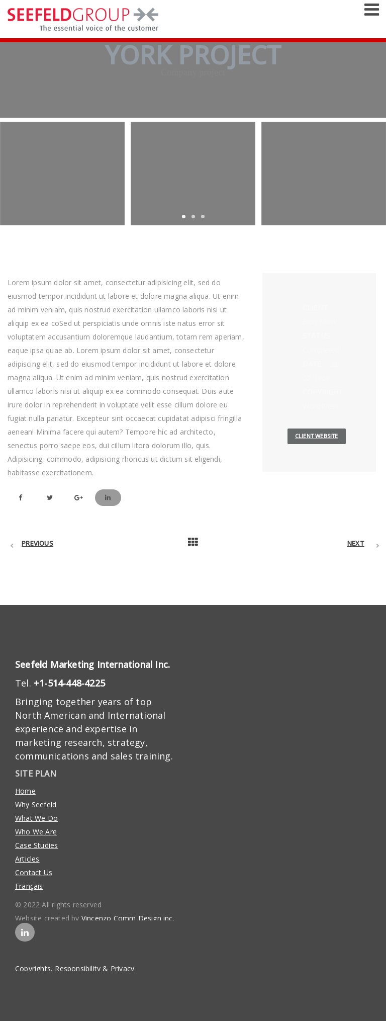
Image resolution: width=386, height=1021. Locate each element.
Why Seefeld (35, 804)
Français (29, 886)
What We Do (36, 818)
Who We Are (36, 831)
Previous (37, 543)
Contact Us (33, 872)
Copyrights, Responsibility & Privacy (74, 968)
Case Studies (36, 845)
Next (355, 543)
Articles (27, 859)
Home (25, 791)
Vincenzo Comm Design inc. (127, 918)
